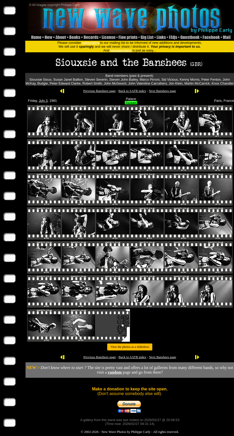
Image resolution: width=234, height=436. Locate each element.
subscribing (90, 43)
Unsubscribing (120, 50)
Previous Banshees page (99, 91)
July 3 (43, 101)
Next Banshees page (162, 91)
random (115, 372)
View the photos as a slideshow (129, 347)
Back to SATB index (132, 91)
